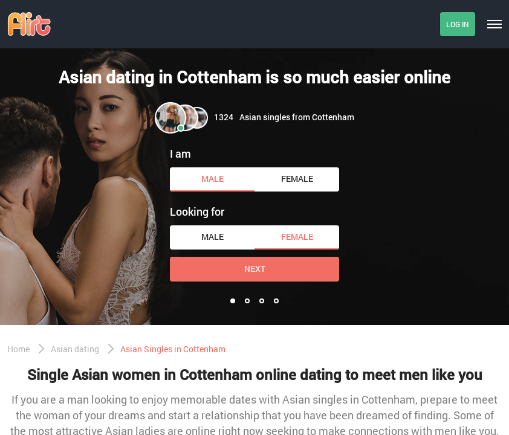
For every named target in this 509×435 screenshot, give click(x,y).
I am (180, 153)
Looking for (197, 211)
